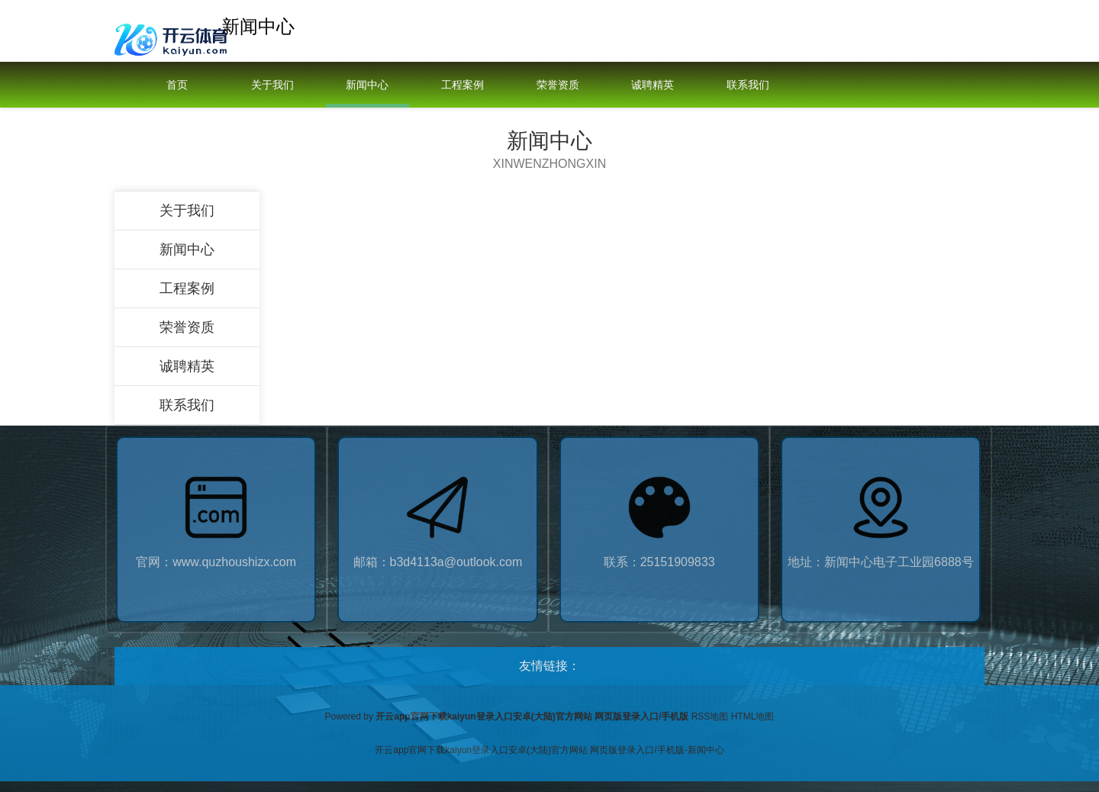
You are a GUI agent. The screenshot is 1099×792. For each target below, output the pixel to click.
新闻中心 (367, 85)
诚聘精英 (652, 85)
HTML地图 (753, 716)
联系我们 (748, 85)
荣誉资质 (558, 85)
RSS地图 (710, 716)
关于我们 (272, 85)
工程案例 (462, 85)
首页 (177, 85)
